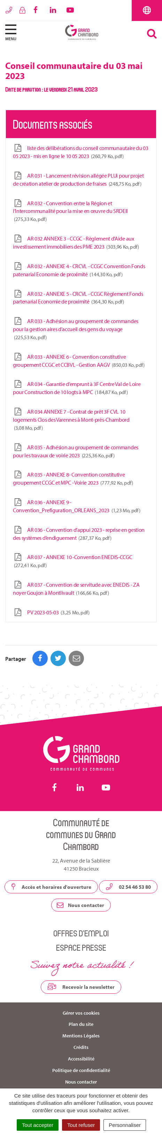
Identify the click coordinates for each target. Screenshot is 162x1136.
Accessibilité (81, 1059)
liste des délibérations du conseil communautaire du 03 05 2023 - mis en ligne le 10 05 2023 (80, 152)
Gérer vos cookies (81, 1013)
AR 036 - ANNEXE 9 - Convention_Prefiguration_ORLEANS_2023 (76, 506)
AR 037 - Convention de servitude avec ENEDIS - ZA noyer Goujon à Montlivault (76, 589)
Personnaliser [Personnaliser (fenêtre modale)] (125, 1125)
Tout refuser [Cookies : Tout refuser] (81, 1125)
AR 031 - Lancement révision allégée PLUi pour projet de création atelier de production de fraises (78, 180)
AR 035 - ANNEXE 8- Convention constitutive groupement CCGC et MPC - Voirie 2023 (73, 479)
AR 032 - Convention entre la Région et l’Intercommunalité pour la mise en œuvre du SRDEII (70, 211)
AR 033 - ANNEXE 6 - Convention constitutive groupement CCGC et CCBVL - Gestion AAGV (79, 361)
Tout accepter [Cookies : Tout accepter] (37, 1125)
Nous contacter (80, 905)
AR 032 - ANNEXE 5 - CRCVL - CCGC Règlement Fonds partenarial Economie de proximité (78, 298)
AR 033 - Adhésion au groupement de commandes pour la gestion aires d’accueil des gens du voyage (75, 329)
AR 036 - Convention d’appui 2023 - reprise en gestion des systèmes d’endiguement (79, 534)
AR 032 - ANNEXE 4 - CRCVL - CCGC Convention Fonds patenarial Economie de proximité (79, 270)
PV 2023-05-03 (51, 612)
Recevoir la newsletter (81, 986)
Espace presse (81, 947)
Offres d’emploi (81, 933)
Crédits (81, 1047)
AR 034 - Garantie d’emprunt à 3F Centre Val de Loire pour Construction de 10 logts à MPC (76, 388)
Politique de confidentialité (81, 1070)
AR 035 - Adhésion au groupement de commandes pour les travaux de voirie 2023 (75, 451)
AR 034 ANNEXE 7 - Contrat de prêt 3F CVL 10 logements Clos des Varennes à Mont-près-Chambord (71, 419)
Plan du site (81, 1024)
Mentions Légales (81, 1036)
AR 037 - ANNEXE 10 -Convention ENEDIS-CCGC (72, 561)
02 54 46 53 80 (128, 886)
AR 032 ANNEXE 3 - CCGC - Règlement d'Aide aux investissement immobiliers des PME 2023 (76, 243)
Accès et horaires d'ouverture (51, 886)
